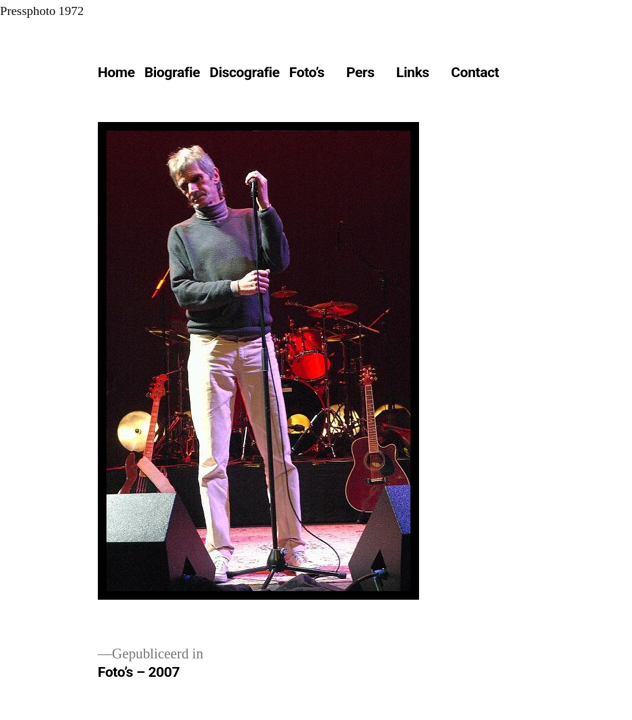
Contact (474, 72)
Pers (360, 72)
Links (412, 72)
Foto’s (306, 72)
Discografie (245, 72)
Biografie (172, 72)
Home (116, 72)
